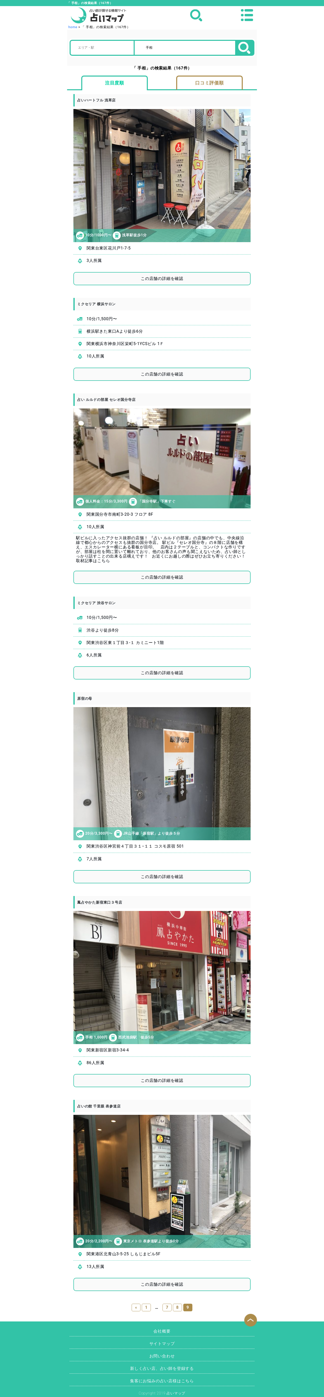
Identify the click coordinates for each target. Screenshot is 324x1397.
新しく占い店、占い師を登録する (162, 1368)
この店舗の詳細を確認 (162, 278)
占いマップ (176, 1393)
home (72, 27)
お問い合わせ (162, 1356)
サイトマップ (162, 1343)
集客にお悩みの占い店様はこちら (162, 1380)
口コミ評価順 (209, 82)
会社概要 (161, 1331)
